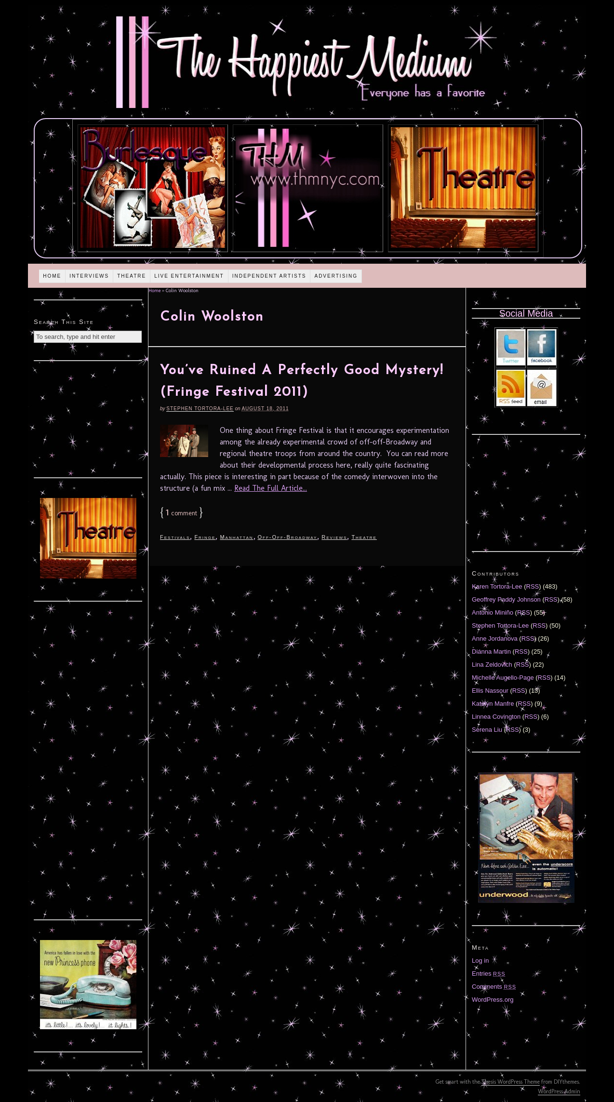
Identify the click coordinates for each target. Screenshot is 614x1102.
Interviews (89, 276)
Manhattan (236, 537)
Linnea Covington (496, 716)
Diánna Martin (491, 651)
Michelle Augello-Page (503, 677)
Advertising (336, 276)
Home (52, 276)
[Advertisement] (88, 418)
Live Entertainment (189, 276)
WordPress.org (492, 999)
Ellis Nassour (490, 690)
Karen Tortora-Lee (497, 586)
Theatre (131, 276)
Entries (489, 973)
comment (181, 513)
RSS (532, 586)
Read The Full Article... (270, 488)
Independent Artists (269, 276)
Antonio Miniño (492, 612)
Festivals (175, 537)
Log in (480, 960)
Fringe (204, 537)
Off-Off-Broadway (288, 537)
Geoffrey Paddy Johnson (506, 599)
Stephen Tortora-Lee (199, 408)
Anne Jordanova (495, 638)
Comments (494, 986)
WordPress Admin (559, 1091)
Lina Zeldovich (492, 664)
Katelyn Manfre (493, 703)
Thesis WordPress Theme (510, 1081)
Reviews (334, 537)
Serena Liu (487, 729)
